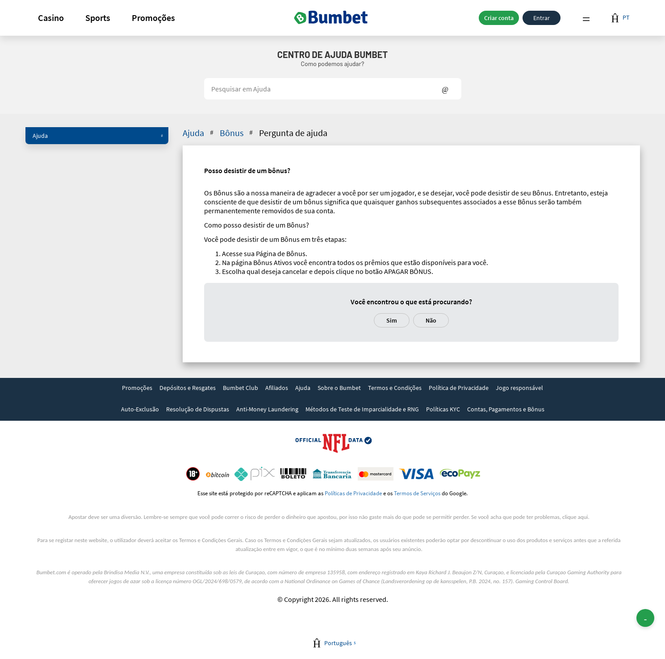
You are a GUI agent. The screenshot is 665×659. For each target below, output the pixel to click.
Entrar (541, 18)
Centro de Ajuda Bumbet (332, 54)
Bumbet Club (240, 388)
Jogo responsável (519, 388)
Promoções (153, 17)
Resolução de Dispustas (197, 409)
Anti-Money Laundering (267, 409)
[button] (51, 18)
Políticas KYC (443, 409)
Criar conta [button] (499, 18)
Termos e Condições (395, 388)
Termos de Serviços (417, 493)
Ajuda (98, 136)
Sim (391, 320)
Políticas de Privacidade (353, 493)
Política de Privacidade (459, 388)
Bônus (237, 132)
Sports (97, 17)
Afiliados (276, 388)
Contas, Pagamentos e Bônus (505, 409)
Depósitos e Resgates (187, 388)
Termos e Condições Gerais (210, 540)
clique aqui (575, 517)
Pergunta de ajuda (293, 132)
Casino (51, 17)
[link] (137, 388)
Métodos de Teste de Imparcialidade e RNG (362, 409)
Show (445, 88)
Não (431, 320)
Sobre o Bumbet (339, 388)
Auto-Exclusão (140, 409)
